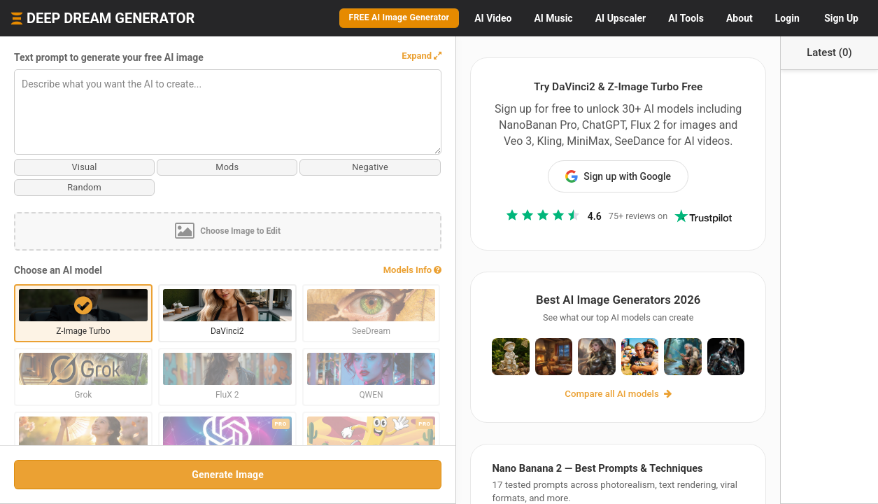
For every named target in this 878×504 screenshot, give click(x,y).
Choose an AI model (58, 270)
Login (787, 18)
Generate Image (140, 474)
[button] (245, 56)
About (739, 18)
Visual (55, 167)
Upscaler (620, 18)
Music (553, 18)
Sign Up (841, 18)
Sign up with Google (530, 160)
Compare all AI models (529, 407)
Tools (686, 18)
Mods (140, 167)
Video (492, 18)
